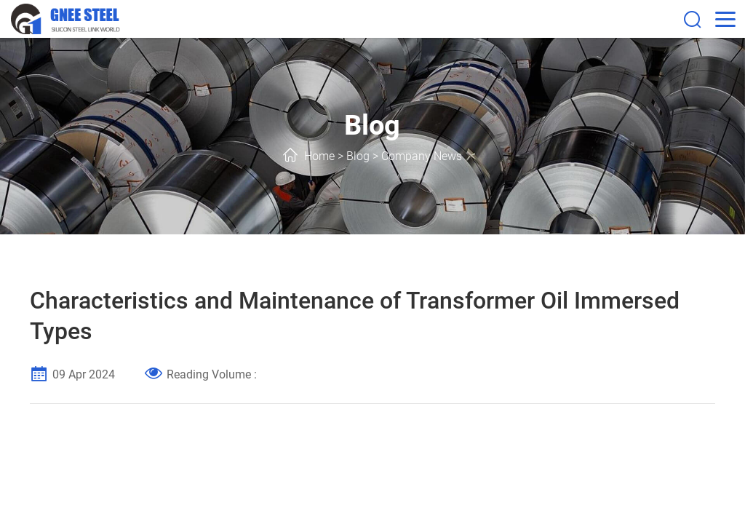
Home (319, 156)
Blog (358, 156)
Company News (421, 156)
